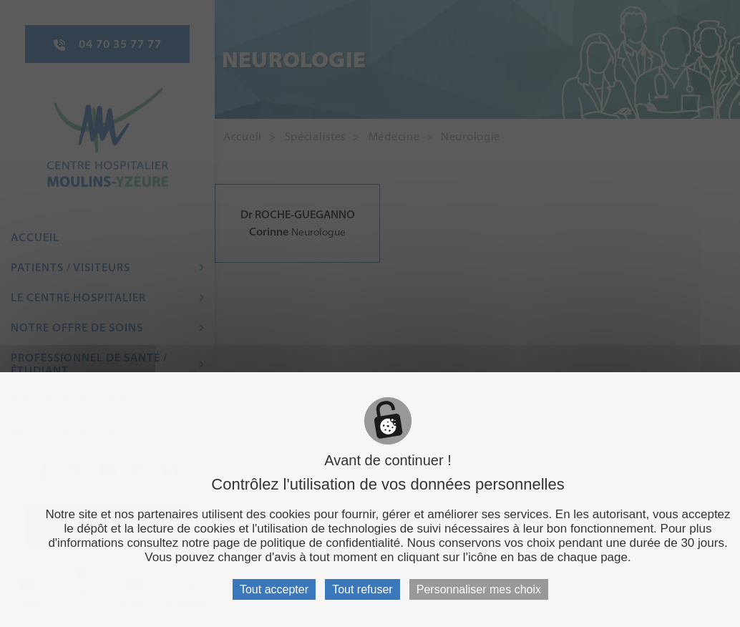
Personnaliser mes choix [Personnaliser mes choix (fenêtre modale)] (479, 589)
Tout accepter (274, 589)
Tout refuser (362, 589)
